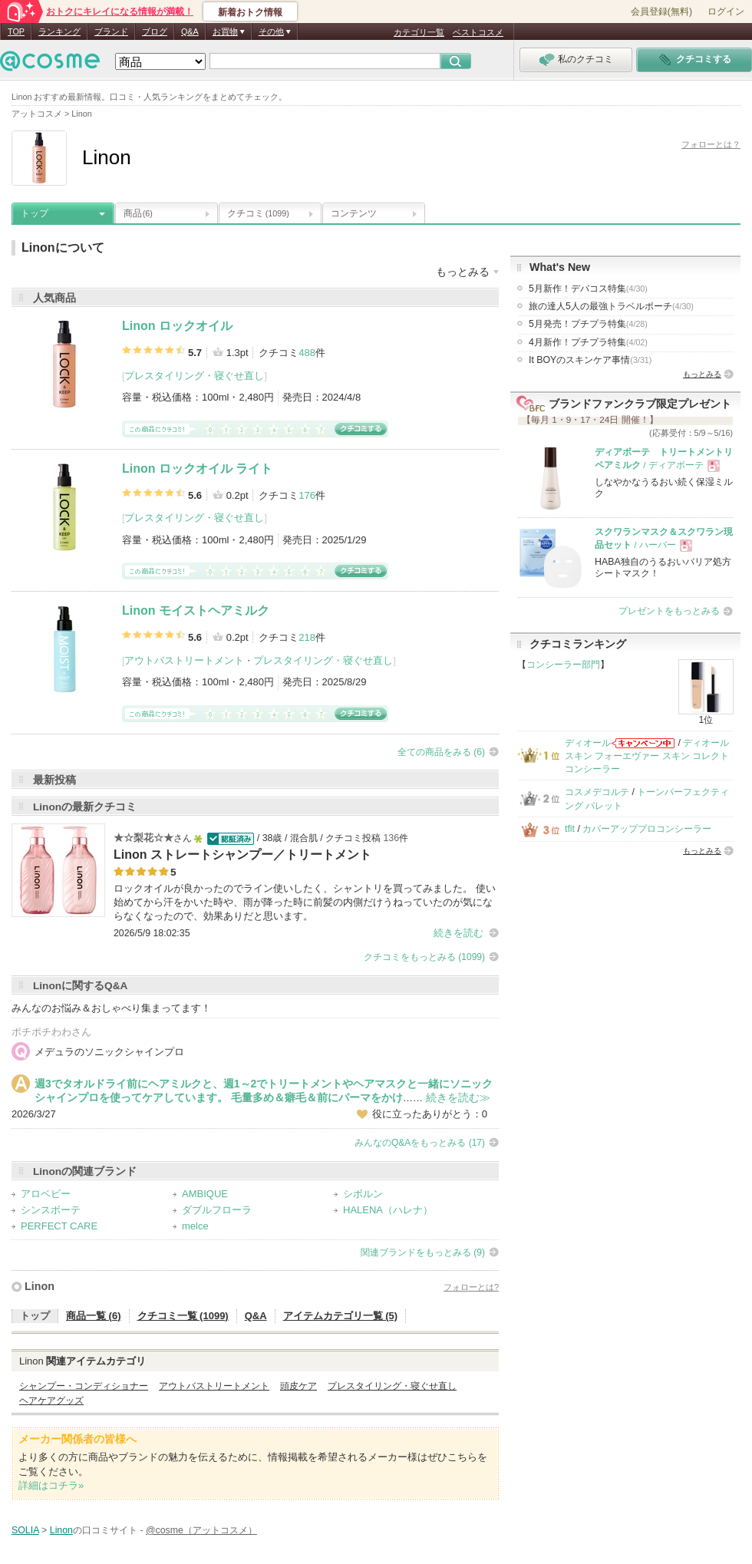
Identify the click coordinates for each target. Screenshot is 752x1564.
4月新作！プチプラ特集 (588, 342)
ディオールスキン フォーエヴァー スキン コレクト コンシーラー (647, 756)
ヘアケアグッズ (51, 1400)
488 (306, 352)
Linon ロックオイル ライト (197, 468)
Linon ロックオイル (177, 325)
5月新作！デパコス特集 (588, 288)
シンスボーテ (51, 1210)
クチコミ (258, 213)
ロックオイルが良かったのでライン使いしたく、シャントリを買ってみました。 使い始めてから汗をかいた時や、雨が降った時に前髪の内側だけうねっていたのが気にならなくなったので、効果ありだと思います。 (305, 902)
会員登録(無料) (661, 11)
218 (306, 637)
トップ (34, 213)
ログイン (725, 11)
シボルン (363, 1193)
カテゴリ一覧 (419, 32)
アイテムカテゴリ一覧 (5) (340, 1315)
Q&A (190, 31)
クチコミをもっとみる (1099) (424, 957)
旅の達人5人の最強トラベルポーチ (611, 306)
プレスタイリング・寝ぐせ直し (194, 375)
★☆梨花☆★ (143, 837)
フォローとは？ (710, 144)
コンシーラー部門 (563, 664)
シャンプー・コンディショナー (83, 1386)
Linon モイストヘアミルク (195, 610)
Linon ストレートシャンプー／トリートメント (242, 854)
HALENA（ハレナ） (388, 1210)
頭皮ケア (298, 1386)
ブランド (111, 31)
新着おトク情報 (250, 12)
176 (306, 495)
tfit (570, 828)
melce (195, 1226)
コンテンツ (354, 213)
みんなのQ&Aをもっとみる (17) (420, 1142)
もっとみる (702, 374)
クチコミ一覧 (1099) (183, 1315)
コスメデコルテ (597, 792)
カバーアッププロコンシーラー (646, 828)
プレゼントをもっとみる (669, 610)
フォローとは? (471, 1287)
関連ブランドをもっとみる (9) (423, 1252)
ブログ (154, 31)
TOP (16, 31)
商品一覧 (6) (93, 1315)
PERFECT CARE (59, 1226)
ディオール (588, 742)
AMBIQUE (205, 1193)
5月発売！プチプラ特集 (588, 323)
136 (391, 838)
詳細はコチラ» (51, 1485)
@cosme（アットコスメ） (201, 1530)
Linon (39, 1286)
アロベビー (46, 1193)
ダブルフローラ (217, 1210)
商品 (138, 213)
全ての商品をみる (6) (441, 752)
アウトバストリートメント (184, 660)
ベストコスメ (478, 32)
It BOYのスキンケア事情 (590, 360)
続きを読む (458, 933)
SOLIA (25, 1530)
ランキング (59, 31)
